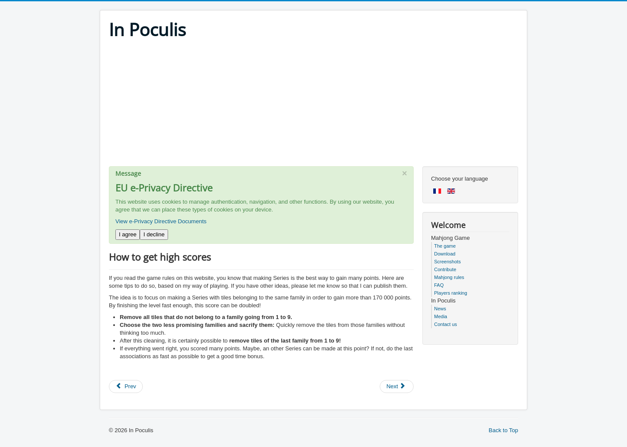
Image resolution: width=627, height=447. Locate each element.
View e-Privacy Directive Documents (160, 221)
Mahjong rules (449, 277)
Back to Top (503, 430)
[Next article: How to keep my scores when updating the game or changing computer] (397, 386)
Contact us (445, 324)
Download (444, 253)
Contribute (445, 269)
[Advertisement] (313, 105)
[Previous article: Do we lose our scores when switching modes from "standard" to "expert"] (126, 386)
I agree (127, 234)
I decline (153, 234)
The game (445, 246)
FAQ (439, 285)
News (440, 308)
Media (440, 316)
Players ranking (450, 293)
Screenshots (447, 261)
